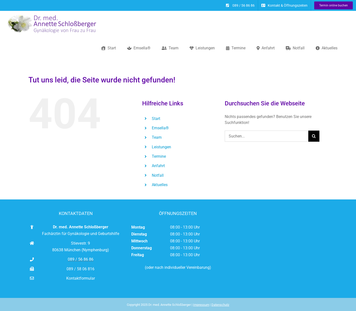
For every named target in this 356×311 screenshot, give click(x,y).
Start (156, 118)
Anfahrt (158, 165)
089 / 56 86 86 (80, 259)
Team (157, 137)
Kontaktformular (80, 278)
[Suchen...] (266, 136)
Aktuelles (160, 184)
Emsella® (160, 128)
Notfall (158, 175)
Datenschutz (220, 305)
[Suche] (313, 136)
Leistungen (161, 147)
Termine (159, 156)
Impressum (201, 305)
